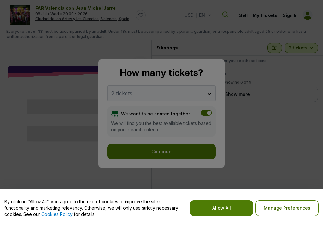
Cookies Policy (57, 214)
